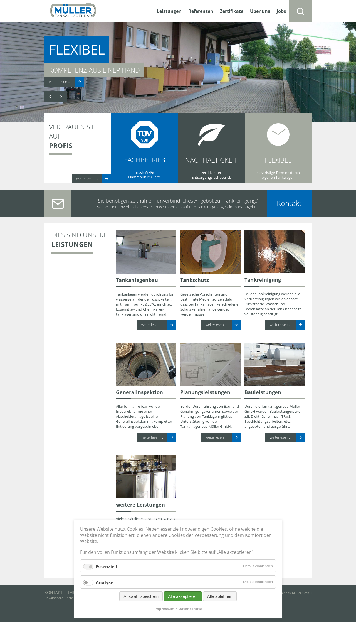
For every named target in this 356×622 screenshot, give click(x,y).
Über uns (260, 11)
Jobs (281, 11)
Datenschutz (190, 608)
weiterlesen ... (60, 81)
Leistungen (169, 11)
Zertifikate (231, 11)
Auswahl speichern (141, 596)
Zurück (50, 96)
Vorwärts (61, 96)
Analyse (104, 583)
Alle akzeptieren (183, 596)
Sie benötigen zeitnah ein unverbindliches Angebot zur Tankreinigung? (178, 200)
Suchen (300, 11)
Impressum (164, 608)
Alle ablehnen (220, 596)
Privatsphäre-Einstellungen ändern (69, 598)
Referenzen (200, 11)
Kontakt (289, 203)
